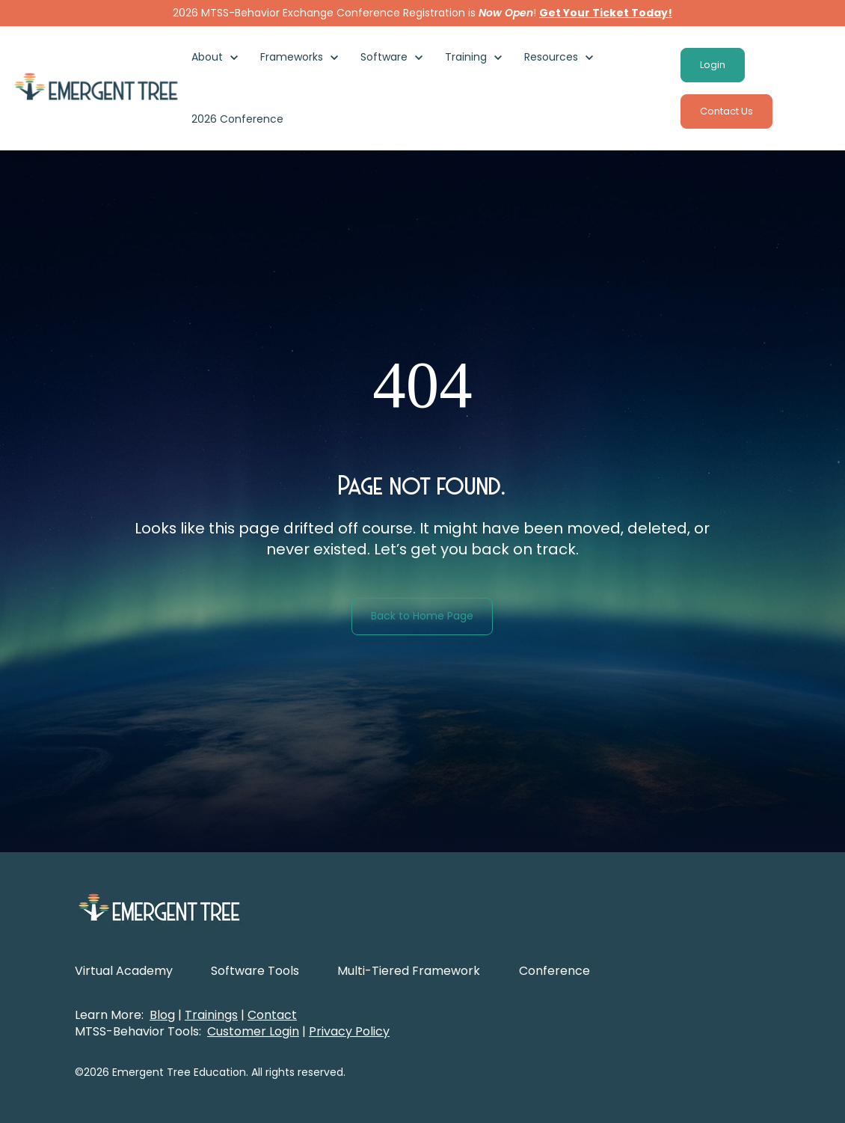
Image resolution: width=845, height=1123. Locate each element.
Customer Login (253, 1031)
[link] (96, 87)
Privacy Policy (349, 1031)
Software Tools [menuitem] (255, 970)
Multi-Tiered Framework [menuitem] (408, 970)
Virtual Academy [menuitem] (124, 970)
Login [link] (712, 65)
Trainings (211, 1014)
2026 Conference (237, 118)
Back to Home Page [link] (422, 615)
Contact (272, 1014)
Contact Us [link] (726, 111)
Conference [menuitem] (554, 970)
